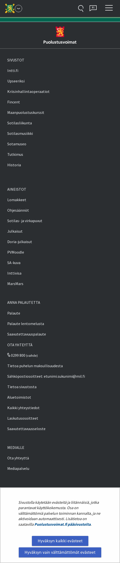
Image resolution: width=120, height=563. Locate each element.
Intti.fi (12, 70)
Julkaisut (15, 231)
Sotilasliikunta (19, 122)
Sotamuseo (16, 143)
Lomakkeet (16, 199)
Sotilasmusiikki (20, 133)
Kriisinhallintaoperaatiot (28, 91)
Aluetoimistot (19, 397)
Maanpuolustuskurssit (25, 112)
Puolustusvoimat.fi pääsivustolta (62, 524)
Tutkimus (15, 154)
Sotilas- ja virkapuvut (24, 220)
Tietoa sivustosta (22, 386)
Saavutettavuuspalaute (26, 334)
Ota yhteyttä (18, 457)
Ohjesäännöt (18, 210)
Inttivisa (14, 273)
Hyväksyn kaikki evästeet (60, 540)
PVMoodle (15, 252)
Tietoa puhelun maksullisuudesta (35, 365)
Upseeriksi (16, 81)
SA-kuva (13, 262)
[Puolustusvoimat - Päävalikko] (18, 8)
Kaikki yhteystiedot (23, 407)
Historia (14, 164)
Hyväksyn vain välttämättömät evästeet (60, 552)
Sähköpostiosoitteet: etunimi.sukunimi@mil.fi (46, 376)
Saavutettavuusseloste (26, 428)
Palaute (13, 313)
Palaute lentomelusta (25, 323)
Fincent (13, 101)
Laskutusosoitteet (22, 418)
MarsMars (15, 283)
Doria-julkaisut (19, 241)
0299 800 (16, 355)
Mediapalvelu (18, 468)
